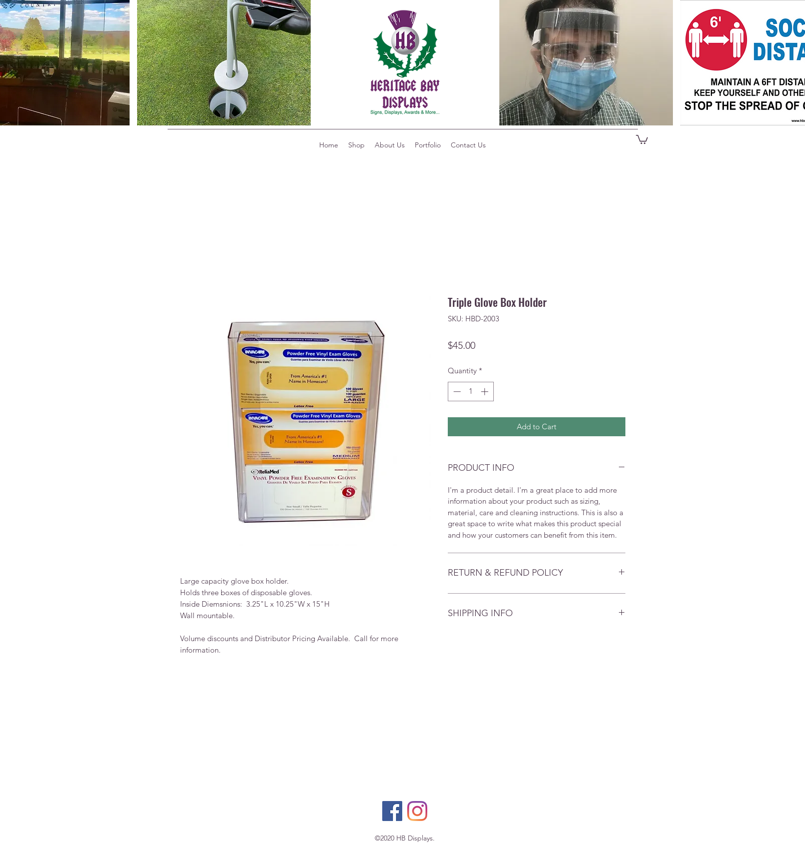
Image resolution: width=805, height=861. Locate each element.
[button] (642, 139)
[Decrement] (456, 391)
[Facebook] (392, 811)
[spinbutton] (470, 391)
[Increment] (485, 391)
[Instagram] (417, 811)
